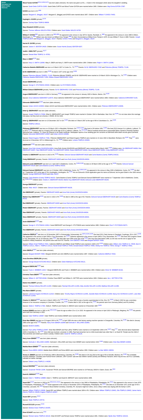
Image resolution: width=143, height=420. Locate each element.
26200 (38, 299)
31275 (47, 2)
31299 (39, 266)
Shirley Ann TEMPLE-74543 (104, 246)
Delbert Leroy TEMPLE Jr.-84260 (40, 361)
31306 (39, 322)
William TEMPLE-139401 (108, 390)
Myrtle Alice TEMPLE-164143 (118, 416)
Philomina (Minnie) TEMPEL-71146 (116, 67)
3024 (36, 365)
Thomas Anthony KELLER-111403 (40, 286)
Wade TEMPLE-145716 (36, 400)
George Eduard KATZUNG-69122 (40, 262)
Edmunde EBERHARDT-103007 (39, 134)
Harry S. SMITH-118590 (37, 63)
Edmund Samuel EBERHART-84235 (77, 155)
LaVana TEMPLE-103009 (81, 140)
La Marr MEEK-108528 (106, 350)
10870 (84, 234)
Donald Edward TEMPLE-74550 (84, 246)
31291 (85, 169)
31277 (44, 50)
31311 (54, 382)
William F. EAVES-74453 (107, 15)
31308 (76, 354)
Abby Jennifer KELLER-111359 (90, 286)
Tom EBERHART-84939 (61, 150)
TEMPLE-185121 (34, 124)
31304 (54, 310)
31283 (41, 102)
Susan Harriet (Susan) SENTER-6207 (69, 47)
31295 (91, 234)
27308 (33, 144)
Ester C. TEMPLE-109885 (37, 378)
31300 (40, 274)
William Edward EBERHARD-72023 (61, 77)
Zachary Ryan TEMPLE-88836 (39, 22)
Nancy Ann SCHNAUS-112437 (123, 294)
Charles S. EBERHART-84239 (53, 180)
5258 (51, 382)
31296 (139, 234)
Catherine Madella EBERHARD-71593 (35, 77)
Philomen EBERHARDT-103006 (112, 106)
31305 (60, 320)
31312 (58, 382)
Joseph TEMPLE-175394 (37, 114)
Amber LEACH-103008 (36, 106)
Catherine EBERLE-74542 (106, 254)
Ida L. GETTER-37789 (114, 278)
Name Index (6, 6)
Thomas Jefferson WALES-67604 (40, 30)
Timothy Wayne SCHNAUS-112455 (76, 294)
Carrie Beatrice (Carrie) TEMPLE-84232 (105, 155)
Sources (4, 8)
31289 (56, 154)
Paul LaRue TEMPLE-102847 (38, 330)
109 (82, 130)
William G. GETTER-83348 (38, 278)
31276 (44, 18)
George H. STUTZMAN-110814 (39, 225)
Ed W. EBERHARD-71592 (93, 67)
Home (4, 2)
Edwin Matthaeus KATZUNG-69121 (73, 262)
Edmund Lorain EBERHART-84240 (97, 180)
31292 (30, 179)
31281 (125, 75)
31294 (87, 234)
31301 (62, 299)
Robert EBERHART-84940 (78, 150)
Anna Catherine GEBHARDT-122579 (41, 98)
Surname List (6, 4)
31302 (66, 299)
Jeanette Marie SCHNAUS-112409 (100, 294)
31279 (76, 66)
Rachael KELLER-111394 (70, 286)
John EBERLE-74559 (77, 240)
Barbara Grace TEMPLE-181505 (39, 408)
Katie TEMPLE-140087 (36, 316)
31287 (126, 137)
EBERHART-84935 (54, 159)
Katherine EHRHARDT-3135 (128, 98)
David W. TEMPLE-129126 (73, 334)
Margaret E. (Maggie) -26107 (38, 15)
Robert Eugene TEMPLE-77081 (39, 138)
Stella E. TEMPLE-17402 (37, 306)
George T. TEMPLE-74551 (123, 246)
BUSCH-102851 (34, 326)
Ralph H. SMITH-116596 (105, 63)
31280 (49, 71)
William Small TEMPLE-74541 (39, 244)
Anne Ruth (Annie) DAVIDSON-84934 (41, 148)
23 (36, 234)
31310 (32, 382)
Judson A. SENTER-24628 (37, 47)
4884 (36, 34)
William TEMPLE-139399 (37, 390)
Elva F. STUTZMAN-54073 (118, 225)
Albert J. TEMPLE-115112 (43, 246)
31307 (109, 329)
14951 (39, 346)
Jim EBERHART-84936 (130, 148)
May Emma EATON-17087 (116, 6)
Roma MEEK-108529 (36, 350)
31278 (34, 58)
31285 (66, 120)
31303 (94, 301)
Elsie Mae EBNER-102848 (122, 342)
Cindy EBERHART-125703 (115, 150)
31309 (37, 373)
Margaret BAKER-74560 (96, 240)
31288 (60, 139)
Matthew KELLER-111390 (110, 286)
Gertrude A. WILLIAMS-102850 (79, 322)
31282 (59, 93)
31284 (116, 113)
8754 (44, 412)
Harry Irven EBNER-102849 (56, 322)
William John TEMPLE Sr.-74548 (124, 244)
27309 (110, 147)
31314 (38, 396)
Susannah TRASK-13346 (37, 370)
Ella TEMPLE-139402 (124, 390)
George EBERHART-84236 (38, 174)
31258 (43, 2)
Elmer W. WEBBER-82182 (114, 270)
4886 (39, 10)
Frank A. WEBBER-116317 (38, 270)
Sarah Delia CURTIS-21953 (38, 6)
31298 (86, 238)
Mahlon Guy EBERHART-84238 (74, 180)
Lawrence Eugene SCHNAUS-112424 (41, 294)
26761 (39, 2)
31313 (41, 386)
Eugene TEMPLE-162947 (48, 392)
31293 (37, 221)
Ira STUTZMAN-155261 (68, 85)
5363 (51, 310)
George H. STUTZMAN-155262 (39, 85)
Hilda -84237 (54, 174)
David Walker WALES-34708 (71, 30)
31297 (54, 238)
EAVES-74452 (67, 39)
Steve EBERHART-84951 (96, 150)
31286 (82, 128)
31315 (42, 404)
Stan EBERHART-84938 (44, 150)
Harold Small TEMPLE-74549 (62, 246)
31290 (82, 163)
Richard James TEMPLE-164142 (39, 416)
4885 (54, 34)
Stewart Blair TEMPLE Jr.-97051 (39, 54)
